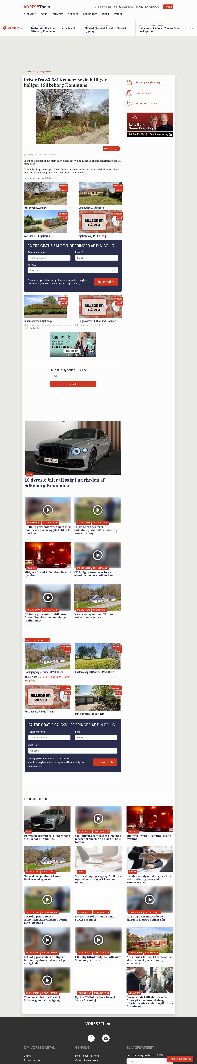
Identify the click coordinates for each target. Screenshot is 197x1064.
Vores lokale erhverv (86, 1060)
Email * (79, 252)
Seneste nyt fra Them (87, 1055)
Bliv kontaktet (106, 282)
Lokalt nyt (90, 14)
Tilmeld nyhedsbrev (180, 1058)
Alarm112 (30, 14)
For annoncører (32, 1060)
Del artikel (111, 148)
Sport (105, 14)
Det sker (73, 14)
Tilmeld (168, 7)
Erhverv (57, 14)
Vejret (118, 14)
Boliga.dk (34, 328)
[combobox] (29, 270)
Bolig (44, 14)
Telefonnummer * (37, 252)
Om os (27, 1055)
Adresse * (33, 264)
